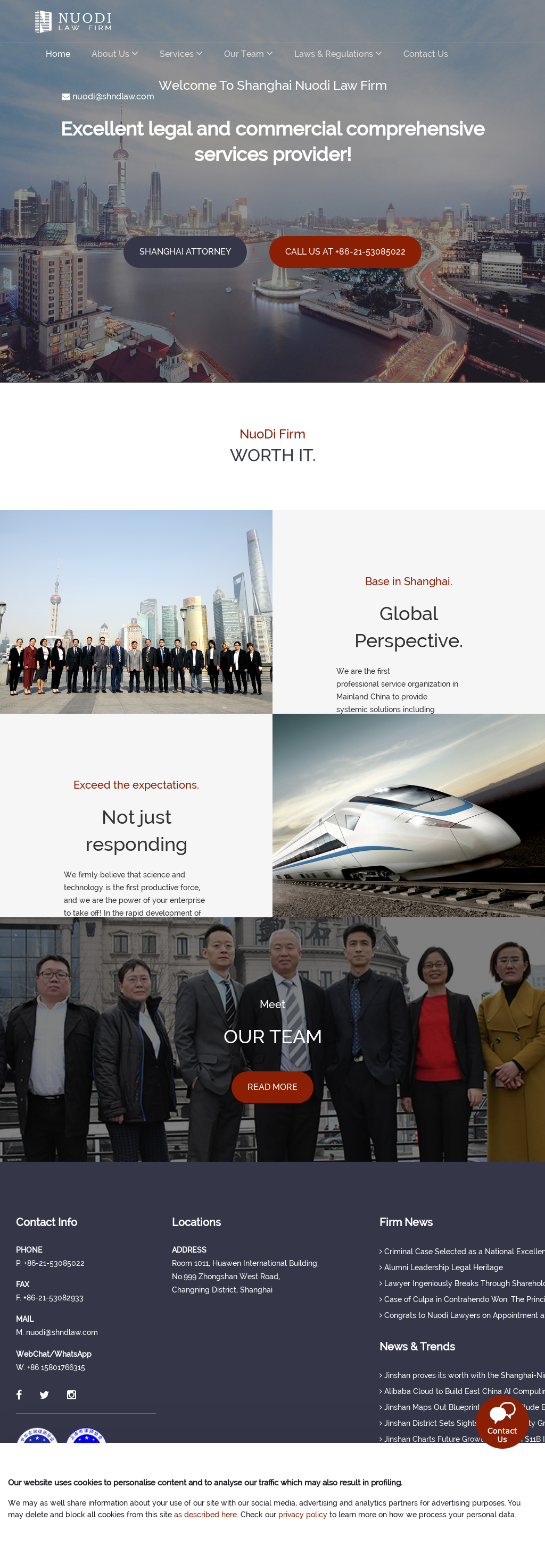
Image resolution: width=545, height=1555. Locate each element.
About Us (115, 53)
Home (58, 54)
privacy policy (302, 1514)
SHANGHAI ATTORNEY (185, 252)
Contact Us (425, 54)
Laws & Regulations (338, 53)
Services (181, 53)
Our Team (248, 53)
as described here (205, 1514)
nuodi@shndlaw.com (108, 96)
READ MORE (272, 1087)
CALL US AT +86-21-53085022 (345, 252)
